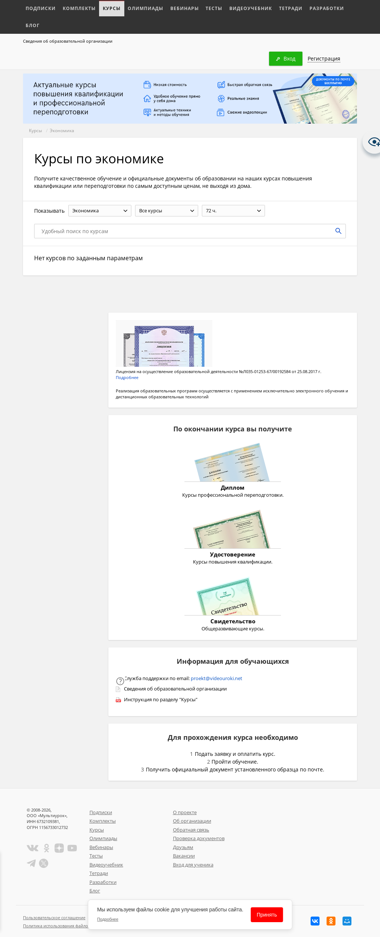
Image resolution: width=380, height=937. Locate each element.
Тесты (197, 8)
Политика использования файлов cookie (63, 925)
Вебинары (171, 8)
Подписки (39, 8)
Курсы (104, 8)
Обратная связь (191, 829)
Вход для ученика (193, 864)
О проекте (185, 812)
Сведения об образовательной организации (67, 41)
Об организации (192, 820)
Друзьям (183, 847)
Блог (329, 8)
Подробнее (127, 377)
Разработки (300, 8)
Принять (267, 915)
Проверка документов (199, 838)
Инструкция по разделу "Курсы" (160, 699)
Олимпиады (134, 8)
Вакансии (184, 855)
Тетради (267, 8)
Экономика (62, 130)
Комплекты (74, 8)
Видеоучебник (231, 8)
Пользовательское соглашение (54, 917)
